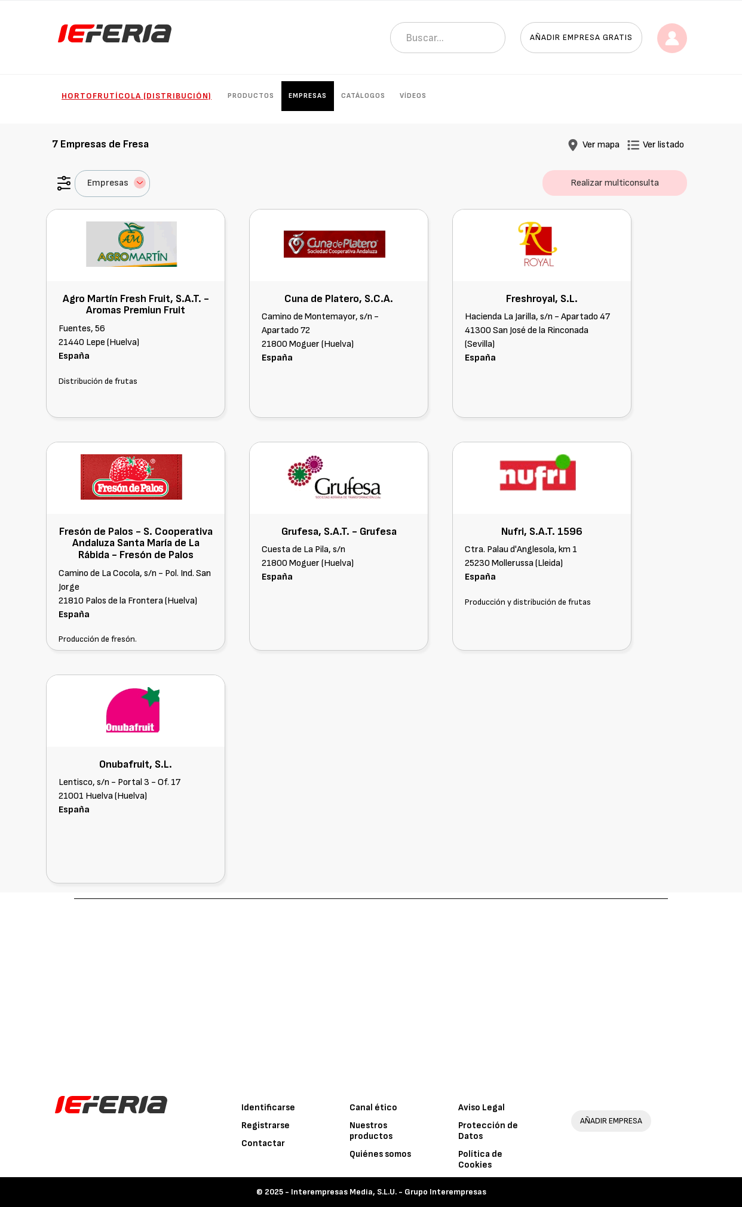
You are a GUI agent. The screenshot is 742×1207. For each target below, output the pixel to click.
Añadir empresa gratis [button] (581, 37)
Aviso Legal (481, 1107)
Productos (251, 95)
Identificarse (268, 1107)
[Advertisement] (371, 988)
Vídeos (413, 95)
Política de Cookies (480, 1160)
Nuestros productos (371, 1131)
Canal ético (373, 1107)
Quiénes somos (380, 1154)
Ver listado (663, 144)
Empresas (308, 95)
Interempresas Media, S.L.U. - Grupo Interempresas (388, 1192)
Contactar (263, 1143)
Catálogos (363, 95)
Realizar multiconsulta (615, 183)
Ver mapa (601, 144)
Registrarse (265, 1125)
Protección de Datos (488, 1131)
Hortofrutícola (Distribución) (136, 96)
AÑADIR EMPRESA (611, 1121)
